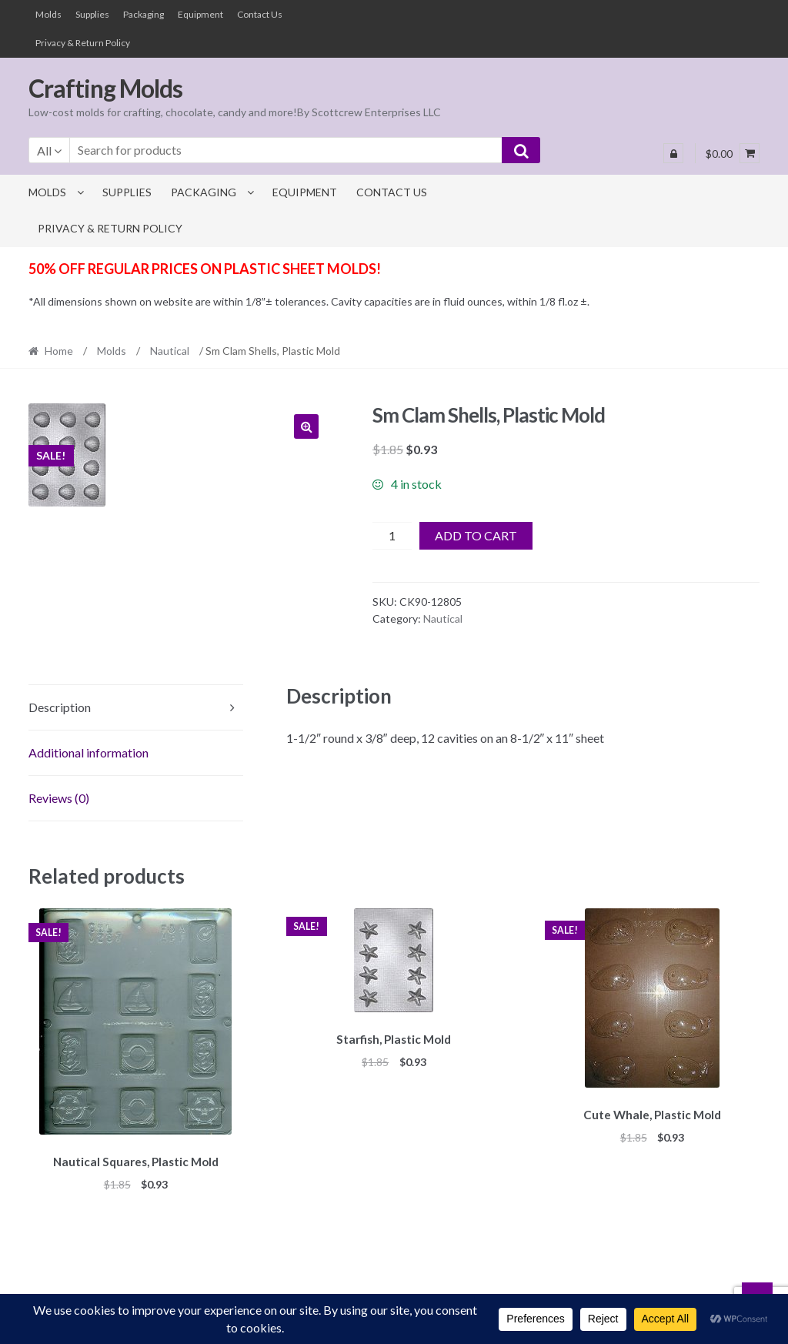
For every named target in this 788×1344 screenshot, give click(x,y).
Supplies (92, 14)
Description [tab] (59, 707)
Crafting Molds (105, 88)
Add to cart (476, 535)
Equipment (200, 14)
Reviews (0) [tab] (58, 798)
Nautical (169, 350)
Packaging (143, 14)
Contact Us (259, 14)
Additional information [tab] (88, 752)
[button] (306, 426)
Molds (48, 14)
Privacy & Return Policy (82, 42)
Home (59, 350)
